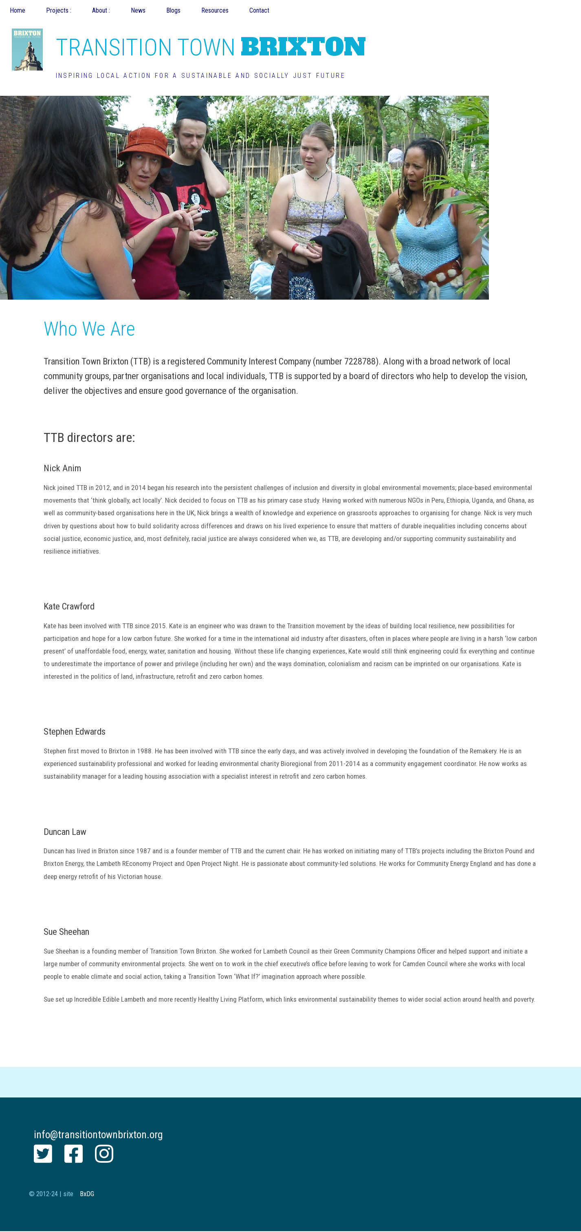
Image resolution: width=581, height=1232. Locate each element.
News (138, 10)
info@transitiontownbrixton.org (98, 1134)
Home (17, 10)
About (100, 10)
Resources (215, 10)
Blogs (173, 10)
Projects (58, 10)
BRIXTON (211, 47)
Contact (259, 10)
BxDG (87, 1194)
